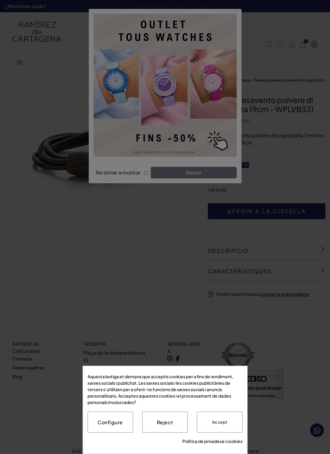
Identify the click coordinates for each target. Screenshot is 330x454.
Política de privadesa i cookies (212, 441)
